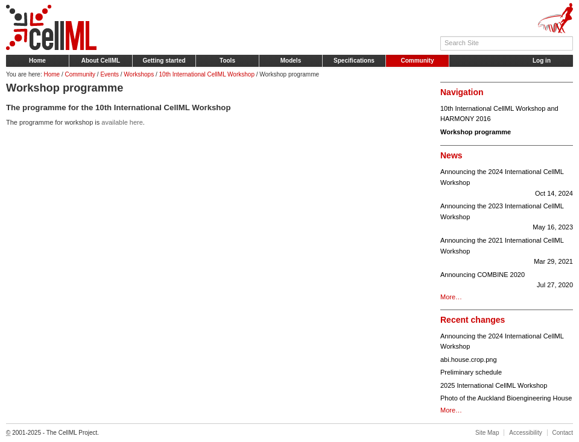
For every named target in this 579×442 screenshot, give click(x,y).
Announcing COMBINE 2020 (506, 281)
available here (122, 122)
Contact (562, 432)
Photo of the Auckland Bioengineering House (506, 398)
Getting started (163, 60)
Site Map (487, 432)
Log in (542, 60)
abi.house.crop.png (468, 359)
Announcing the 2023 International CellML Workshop (506, 217)
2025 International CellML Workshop (493, 385)
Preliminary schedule (471, 372)
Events (109, 74)
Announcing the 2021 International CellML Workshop (506, 252)
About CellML (100, 60)
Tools (227, 60)
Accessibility (525, 432)
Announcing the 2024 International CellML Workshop (506, 183)
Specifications (354, 60)
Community (417, 60)
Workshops (139, 74)
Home (37, 60)
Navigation (462, 92)
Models (290, 60)
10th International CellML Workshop (207, 74)
